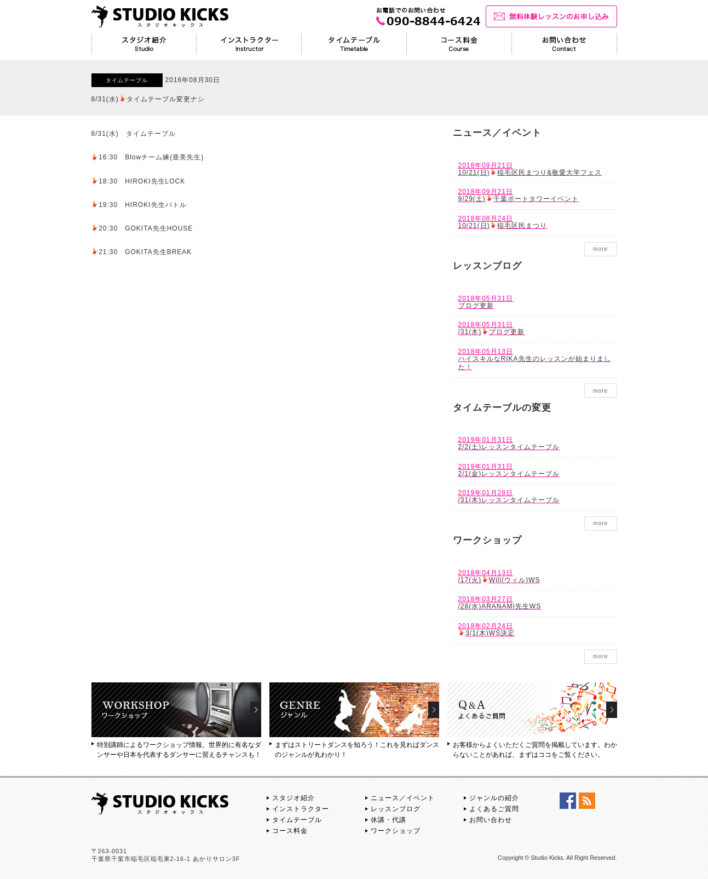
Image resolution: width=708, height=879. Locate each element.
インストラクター (300, 809)
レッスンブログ (396, 809)
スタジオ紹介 (293, 798)
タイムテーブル (297, 820)
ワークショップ (396, 831)
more (600, 249)
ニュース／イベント (403, 798)
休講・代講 (388, 820)
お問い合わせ (490, 820)
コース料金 (290, 831)
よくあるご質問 (494, 809)
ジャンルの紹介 (494, 798)
